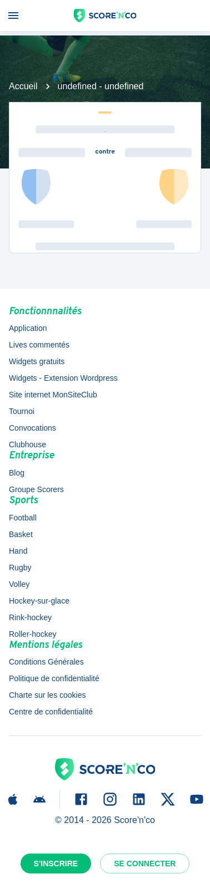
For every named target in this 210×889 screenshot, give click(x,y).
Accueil (23, 86)
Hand (18, 550)
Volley (19, 584)
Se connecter (145, 863)
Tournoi (21, 411)
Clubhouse (27, 444)
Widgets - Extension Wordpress (63, 378)
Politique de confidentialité (54, 678)
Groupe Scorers (36, 489)
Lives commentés (39, 344)
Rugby (20, 567)
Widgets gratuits (36, 361)
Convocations (32, 427)
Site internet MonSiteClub (53, 394)
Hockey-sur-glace (39, 600)
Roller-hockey (33, 634)
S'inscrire (56, 863)
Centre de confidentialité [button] (51, 711)
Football (23, 517)
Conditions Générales (46, 661)
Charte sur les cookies (47, 695)
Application (28, 328)
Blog (16, 472)
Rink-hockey (30, 617)
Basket (21, 534)
